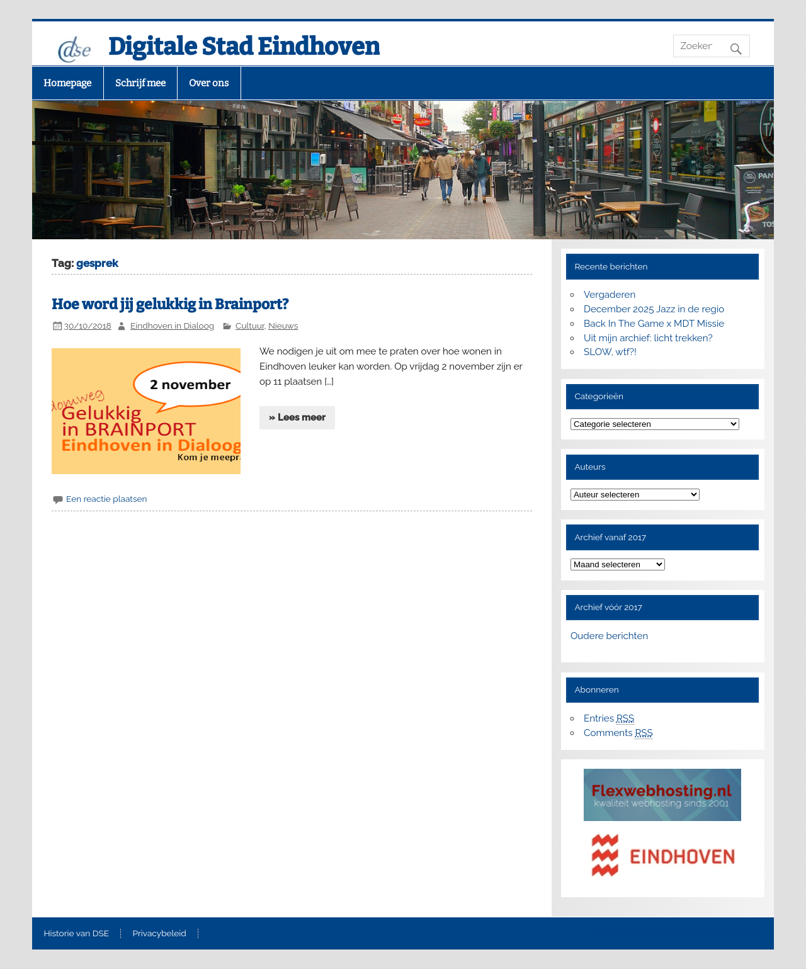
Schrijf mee (140, 83)
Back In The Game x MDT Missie (654, 323)
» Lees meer (297, 417)
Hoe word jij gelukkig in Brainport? (170, 304)
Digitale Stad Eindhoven (244, 46)
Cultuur (250, 325)
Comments (618, 733)
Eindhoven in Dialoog (172, 325)
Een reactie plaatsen (106, 499)
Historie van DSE (76, 933)
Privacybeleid (159, 933)
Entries (609, 719)
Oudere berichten (609, 636)
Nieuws (283, 325)
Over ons (209, 83)
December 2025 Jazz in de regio (654, 309)
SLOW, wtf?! (610, 352)
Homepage (67, 83)
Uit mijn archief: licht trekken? (648, 338)
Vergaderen (609, 294)
